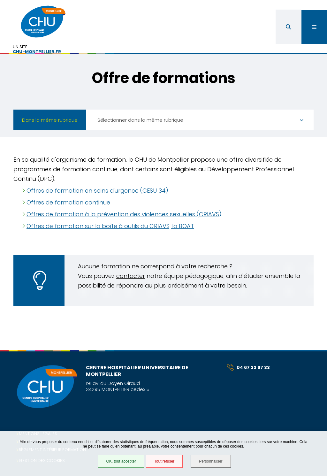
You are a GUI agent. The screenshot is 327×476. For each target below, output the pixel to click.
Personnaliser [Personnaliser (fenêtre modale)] (210, 461)
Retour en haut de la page (311, 349)
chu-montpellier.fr (37, 52)
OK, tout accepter (121, 461)
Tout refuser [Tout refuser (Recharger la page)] (164, 461)
